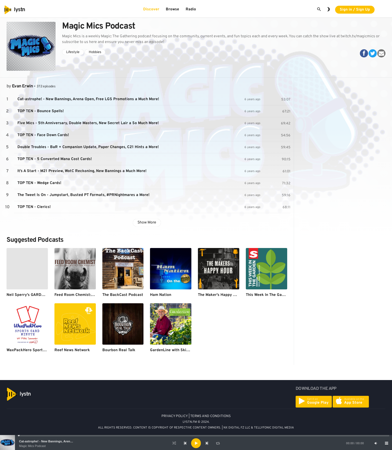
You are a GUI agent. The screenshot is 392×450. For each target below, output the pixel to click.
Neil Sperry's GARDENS (28, 295)
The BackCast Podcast (122, 295)
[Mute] (375, 443)
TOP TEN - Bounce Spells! (40, 111)
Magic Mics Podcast (32, 446)
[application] (196, 443)
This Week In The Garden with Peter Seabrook (287, 295)
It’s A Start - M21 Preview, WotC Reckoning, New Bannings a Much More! (81, 171)
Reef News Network (72, 350)
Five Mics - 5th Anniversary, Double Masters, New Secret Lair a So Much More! (88, 123)
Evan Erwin (22, 86)
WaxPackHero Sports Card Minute (37, 350)
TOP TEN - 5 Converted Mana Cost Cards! (54, 159)
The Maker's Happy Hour (220, 295)
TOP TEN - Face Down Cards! (43, 135)
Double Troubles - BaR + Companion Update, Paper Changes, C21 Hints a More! (88, 147)
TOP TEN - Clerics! (34, 207)
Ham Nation (160, 295)
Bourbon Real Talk (118, 350)
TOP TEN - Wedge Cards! (39, 183)
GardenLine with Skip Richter (176, 350)
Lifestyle (72, 52)
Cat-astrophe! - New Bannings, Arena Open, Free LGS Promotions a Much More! (88, 99)
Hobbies (95, 52)
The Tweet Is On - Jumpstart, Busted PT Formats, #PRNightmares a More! (83, 195)
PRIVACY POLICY (174, 416)
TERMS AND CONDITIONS (210, 416)
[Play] (196, 443)
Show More (146, 222)
